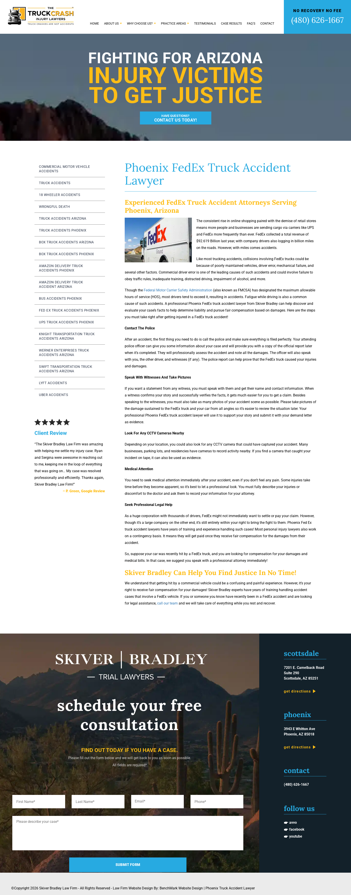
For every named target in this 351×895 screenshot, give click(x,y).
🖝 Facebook (294, 829)
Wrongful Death (54, 207)
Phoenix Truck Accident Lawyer (230, 888)
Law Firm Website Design (133, 888)
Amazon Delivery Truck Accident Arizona (61, 284)
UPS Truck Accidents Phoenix (66, 322)
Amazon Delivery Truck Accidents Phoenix (61, 268)
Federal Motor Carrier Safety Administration (178, 290)
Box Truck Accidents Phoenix (66, 254)
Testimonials (205, 23)
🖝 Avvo (290, 822)
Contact (267, 23)
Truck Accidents (55, 183)
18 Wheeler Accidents (59, 195)
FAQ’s (251, 23)
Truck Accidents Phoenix (62, 230)
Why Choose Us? (140, 23)
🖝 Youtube (293, 836)
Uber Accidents (53, 395)
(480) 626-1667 (317, 20)
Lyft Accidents (53, 383)
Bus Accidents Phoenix (60, 299)
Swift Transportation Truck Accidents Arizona (65, 369)
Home (94, 23)
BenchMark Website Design (181, 888)
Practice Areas (173, 23)
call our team (167, 603)
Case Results (231, 23)
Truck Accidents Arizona (62, 219)
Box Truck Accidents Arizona (66, 242)
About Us (111, 23)
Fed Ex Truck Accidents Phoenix (69, 310)
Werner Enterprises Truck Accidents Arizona (64, 352)
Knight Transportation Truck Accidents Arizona (67, 336)
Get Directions (297, 691)
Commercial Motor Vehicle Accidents (64, 169)
